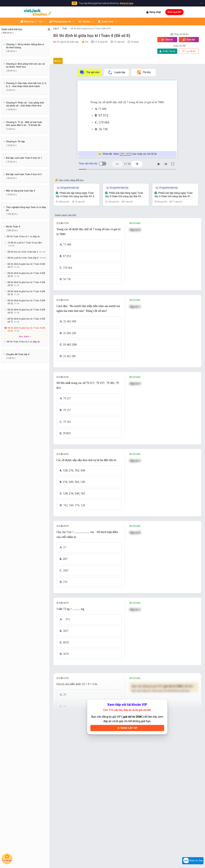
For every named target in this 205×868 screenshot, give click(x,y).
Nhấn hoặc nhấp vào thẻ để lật (127, 154)
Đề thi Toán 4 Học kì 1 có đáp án (23, 236)
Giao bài (189, 39)
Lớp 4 (56, 28)
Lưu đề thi (188, 51)
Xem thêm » (25, 336)
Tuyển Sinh (107, 21)
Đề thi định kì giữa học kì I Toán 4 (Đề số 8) (91, 28)
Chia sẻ (167, 39)
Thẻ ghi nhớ (89, 72)
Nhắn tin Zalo (193, 861)
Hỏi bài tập (6, 858)
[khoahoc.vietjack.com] (37, 12)
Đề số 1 (58, 61)
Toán (64, 28)
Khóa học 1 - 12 (33, 21)
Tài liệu (86, 21)
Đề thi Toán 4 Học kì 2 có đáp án (23, 341)
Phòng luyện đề (61, 21)
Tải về (167, 51)
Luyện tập (116, 72)
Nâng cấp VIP (127, 727)
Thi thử (143, 72)
